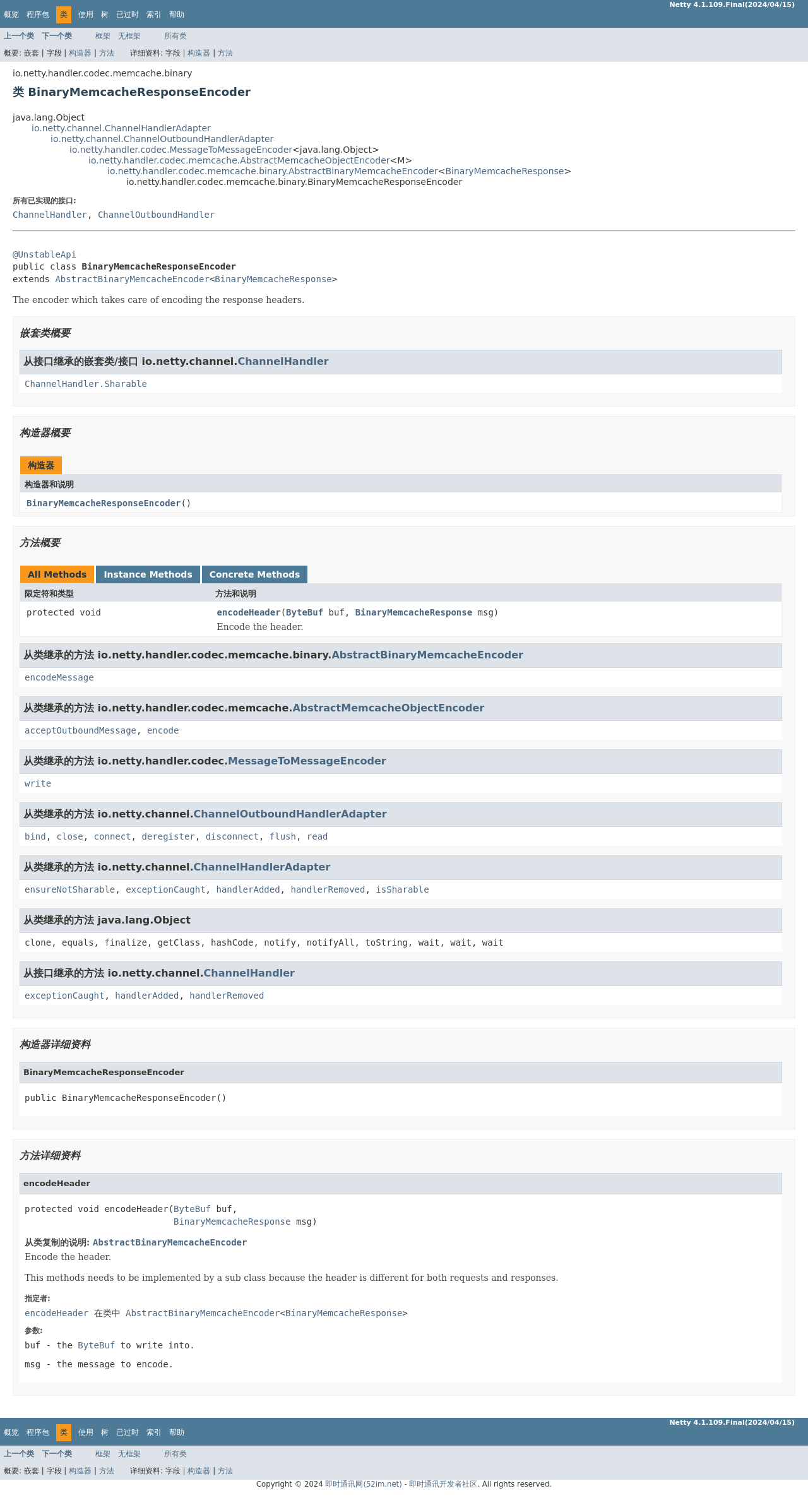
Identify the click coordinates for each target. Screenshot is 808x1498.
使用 (85, 14)
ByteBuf (304, 612)
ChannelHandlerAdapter (262, 867)
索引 (154, 14)
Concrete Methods (255, 574)
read (317, 836)
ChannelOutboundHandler (156, 215)
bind (35, 836)
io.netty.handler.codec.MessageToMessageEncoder (180, 150)
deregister (167, 836)
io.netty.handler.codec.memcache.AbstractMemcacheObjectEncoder (239, 160)
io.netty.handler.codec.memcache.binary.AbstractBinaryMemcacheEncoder (272, 171)
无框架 (129, 36)
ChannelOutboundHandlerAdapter (290, 814)
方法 (106, 53)
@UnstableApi (44, 254)
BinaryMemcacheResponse (504, 171)
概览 (11, 14)
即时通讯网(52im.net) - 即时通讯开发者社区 (401, 1484)
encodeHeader (249, 612)
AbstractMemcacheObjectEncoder (388, 708)
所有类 (175, 36)
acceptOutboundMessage (80, 730)
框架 (102, 36)
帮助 (176, 14)
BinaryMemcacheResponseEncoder (104, 503)
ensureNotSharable (70, 889)
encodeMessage (59, 677)
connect (112, 836)
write (38, 783)
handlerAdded (248, 889)
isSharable (402, 889)
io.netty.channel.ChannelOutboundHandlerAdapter (161, 139)
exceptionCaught (165, 889)
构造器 (80, 53)
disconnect (232, 836)
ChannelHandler (50, 215)
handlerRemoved (327, 889)
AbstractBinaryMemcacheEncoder (132, 279)
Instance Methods (148, 574)
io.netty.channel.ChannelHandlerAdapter (121, 128)
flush (283, 836)
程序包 (38, 14)
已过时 (127, 14)
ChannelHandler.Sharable (86, 384)
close (70, 836)
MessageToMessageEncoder (307, 761)
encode (163, 730)
